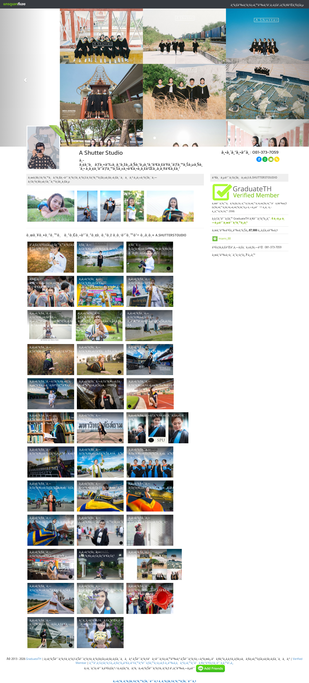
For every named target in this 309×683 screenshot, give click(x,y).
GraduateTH (33, 659)
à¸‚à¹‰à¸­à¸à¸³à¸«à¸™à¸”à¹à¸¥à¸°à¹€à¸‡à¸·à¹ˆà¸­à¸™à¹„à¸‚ (199, 663)
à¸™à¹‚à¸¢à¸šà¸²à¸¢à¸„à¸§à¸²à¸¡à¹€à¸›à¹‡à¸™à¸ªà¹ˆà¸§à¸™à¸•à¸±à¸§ (126, 663)
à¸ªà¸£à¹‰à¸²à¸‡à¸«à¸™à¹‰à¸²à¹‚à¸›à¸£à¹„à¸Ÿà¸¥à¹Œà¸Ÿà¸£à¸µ (267, 5)
